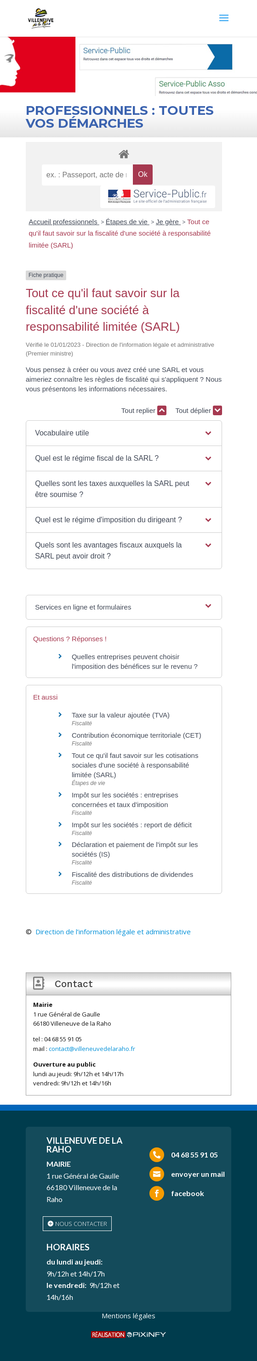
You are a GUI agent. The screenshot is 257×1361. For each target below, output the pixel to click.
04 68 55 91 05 (194, 1154)
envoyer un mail (198, 1173)
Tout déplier (198, 410)
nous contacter (81, 1224)
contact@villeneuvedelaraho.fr (92, 1049)
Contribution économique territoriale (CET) (136, 735)
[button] (124, 433)
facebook (187, 1193)
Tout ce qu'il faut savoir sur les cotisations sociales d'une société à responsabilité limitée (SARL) (135, 765)
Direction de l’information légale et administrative (113, 931)
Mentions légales (128, 1315)
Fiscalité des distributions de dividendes (132, 874)
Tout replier (143, 410)
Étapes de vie (127, 222)
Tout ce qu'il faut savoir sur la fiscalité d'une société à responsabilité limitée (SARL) (120, 233)
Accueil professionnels (64, 222)
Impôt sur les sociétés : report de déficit (132, 825)
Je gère (168, 222)
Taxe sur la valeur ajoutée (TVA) (121, 715)
